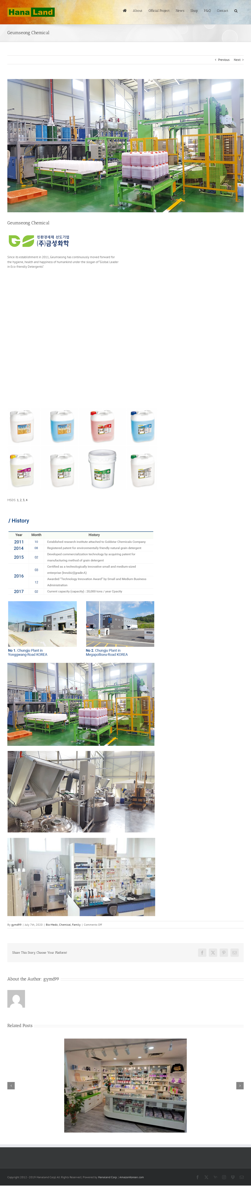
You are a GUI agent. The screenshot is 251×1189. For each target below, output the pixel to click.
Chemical (65, 924)
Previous (223, 60)
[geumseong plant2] (125, 145)
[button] (236, 10)
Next (237, 60)
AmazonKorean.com (131, 1177)
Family (76, 924)
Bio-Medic (52, 924)
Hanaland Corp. (107, 1177)
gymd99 (16, 924)
